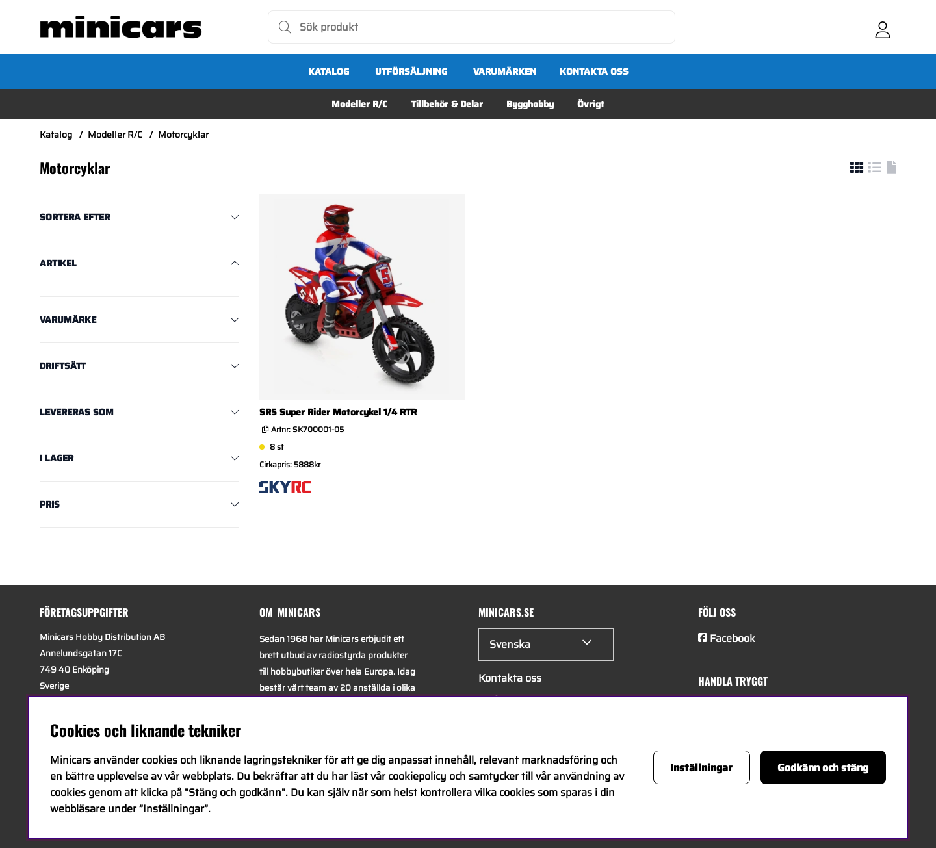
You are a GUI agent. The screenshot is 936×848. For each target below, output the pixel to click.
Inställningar (701, 768)
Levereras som (77, 412)
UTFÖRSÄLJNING (411, 71)
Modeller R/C (359, 104)
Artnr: (306, 429)
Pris (50, 504)
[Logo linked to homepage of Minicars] (121, 27)
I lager (56, 458)
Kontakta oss (594, 71)
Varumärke (68, 320)
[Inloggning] (882, 27)
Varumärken (504, 71)
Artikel (58, 263)
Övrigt (590, 104)
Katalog (328, 71)
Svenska (509, 644)
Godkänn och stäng (822, 768)
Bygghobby (530, 104)
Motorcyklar (183, 134)
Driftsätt (63, 366)
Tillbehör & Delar (447, 104)
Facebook (732, 638)
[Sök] (471, 27)
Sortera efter (75, 217)
